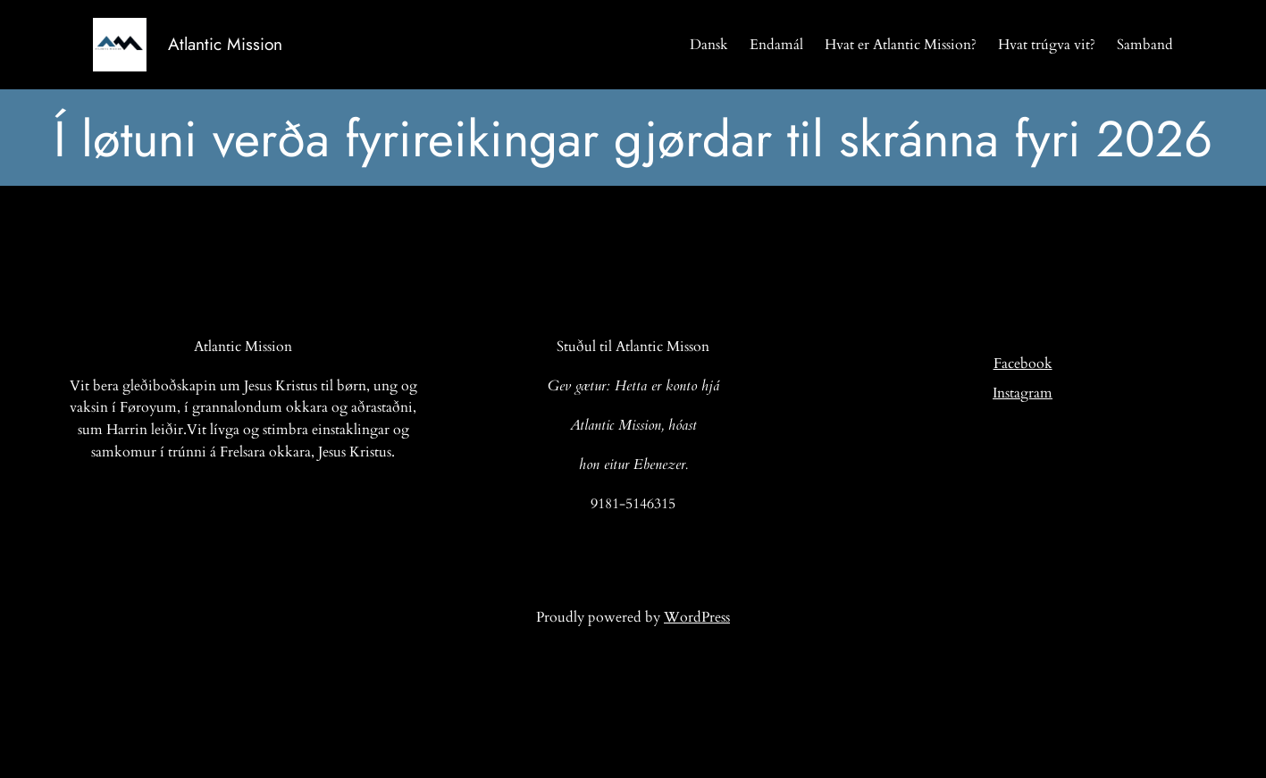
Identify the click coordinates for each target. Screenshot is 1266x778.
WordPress (697, 617)
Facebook (1023, 363)
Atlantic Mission (225, 43)
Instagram (1022, 393)
